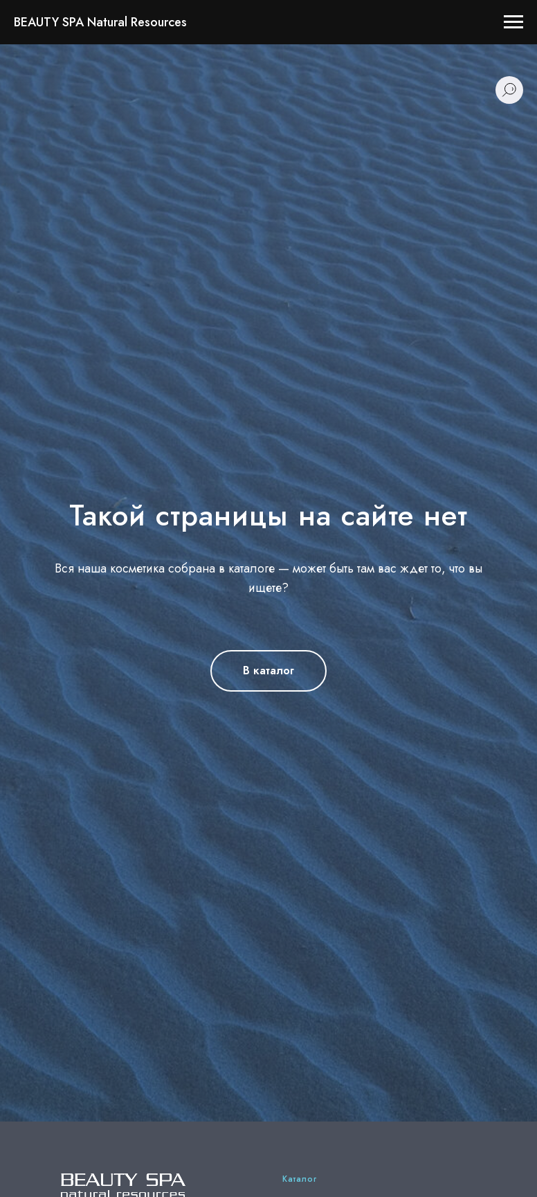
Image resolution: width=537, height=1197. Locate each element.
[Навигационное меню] (513, 22)
